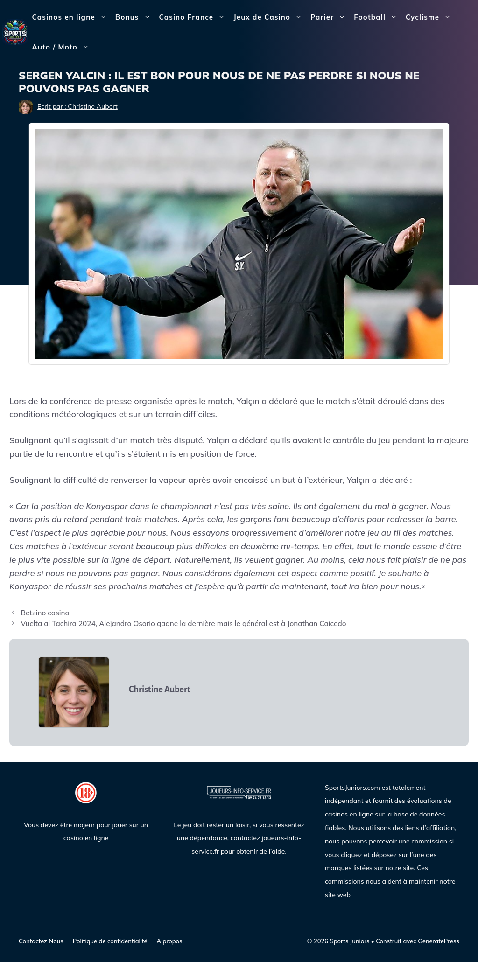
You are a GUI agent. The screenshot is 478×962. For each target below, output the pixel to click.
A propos (170, 941)
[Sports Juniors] (15, 31)
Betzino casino (45, 612)
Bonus (135, 17)
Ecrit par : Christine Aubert (77, 106)
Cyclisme (430, 17)
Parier (330, 17)
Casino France (194, 17)
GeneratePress (438, 941)
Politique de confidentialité (110, 941)
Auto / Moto (62, 47)
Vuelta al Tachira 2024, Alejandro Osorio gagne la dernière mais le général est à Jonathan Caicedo (183, 623)
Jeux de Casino (269, 17)
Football (377, 17)
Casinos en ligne (71, 17)
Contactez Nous (41, 941)
